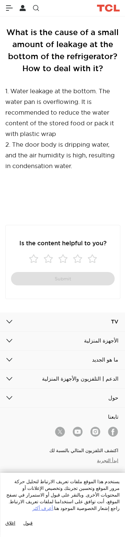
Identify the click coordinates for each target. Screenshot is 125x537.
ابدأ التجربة (107, 460)
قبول (28, 523)
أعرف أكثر (42, 508)
